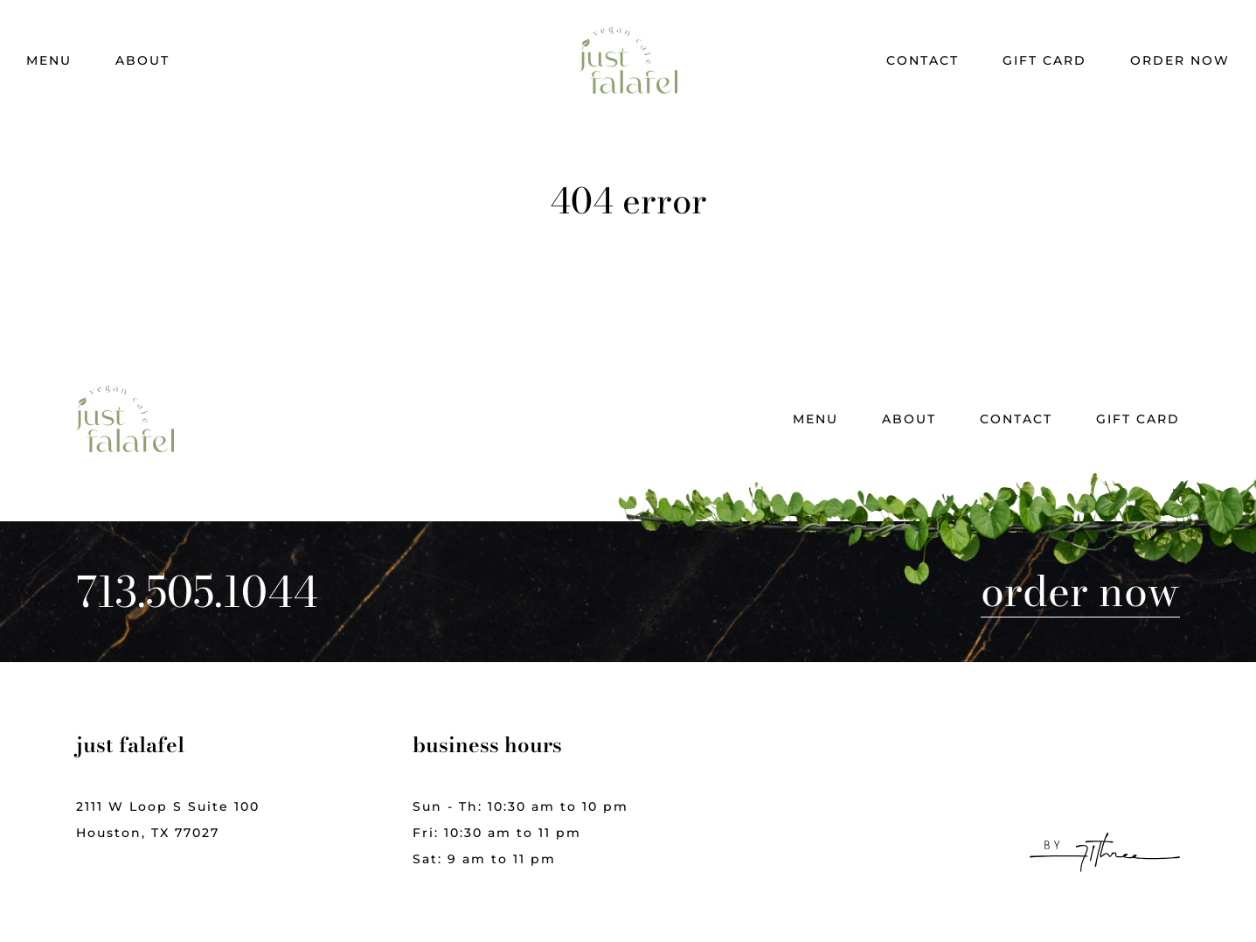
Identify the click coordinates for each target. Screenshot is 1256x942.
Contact (922, 60)
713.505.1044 (197, 592)
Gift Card (1044, 60)
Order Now (1180, 60)
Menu (49, 60)
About (142, 60)
